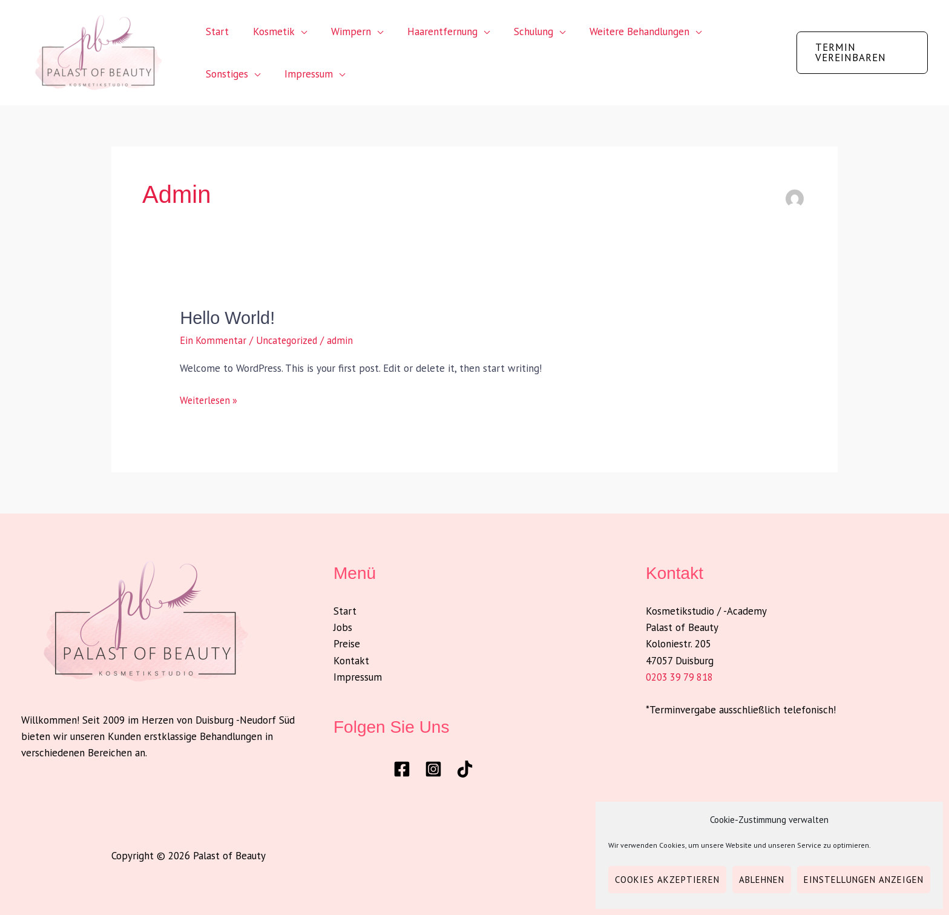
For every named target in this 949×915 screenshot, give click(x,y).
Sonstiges (723, 31)
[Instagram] (433, 768)
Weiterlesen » (210, 399)
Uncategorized (290, 340)
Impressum (228, 74)
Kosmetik (268, 31)
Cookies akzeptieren (667, 879)
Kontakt (351, 660)
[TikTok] (465, 768)
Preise (346, 643)
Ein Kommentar (214, 340)
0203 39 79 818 (680, 676)
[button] (860, 52)
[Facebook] (402, 768)
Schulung (517, 31)
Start (215, 31)
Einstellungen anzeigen (864, 879)
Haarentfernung (430, 31)
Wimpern (342, 31)
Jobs (342, 627)
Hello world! (229, 318)
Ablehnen (761, 879)
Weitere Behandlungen (619, 31)
